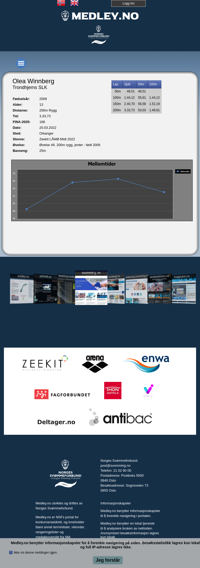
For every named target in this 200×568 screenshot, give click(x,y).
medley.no (23, 276)
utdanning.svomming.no (137, 276)
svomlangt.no (114, 277)
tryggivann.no (182, 277)
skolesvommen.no (159, 276)
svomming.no (91, 272)
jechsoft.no (45, 276)
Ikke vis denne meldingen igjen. (35, 552)
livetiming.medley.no (68, 276)
